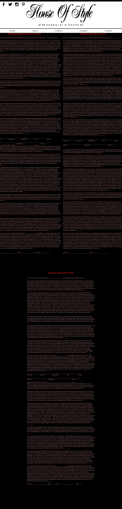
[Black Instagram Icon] (16, 4)
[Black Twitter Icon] (10, 4)
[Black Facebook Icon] (3, 4)
